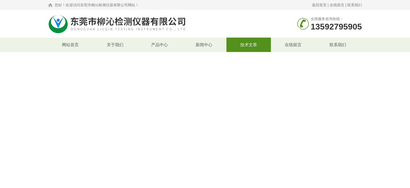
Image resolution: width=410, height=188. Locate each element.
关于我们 (115, 45)
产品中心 (159, 45)
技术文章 (248, 45)
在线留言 (337, 5)
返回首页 (319, 5)
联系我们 (354, 5)
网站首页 (70, 45)
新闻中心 (204, 45)
